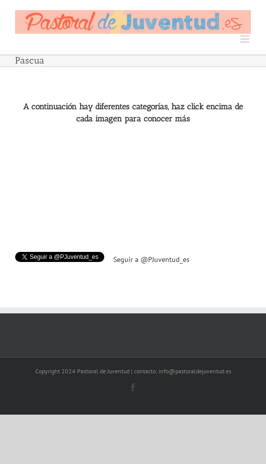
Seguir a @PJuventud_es (151, 259)
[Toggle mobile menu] (245, 39)
